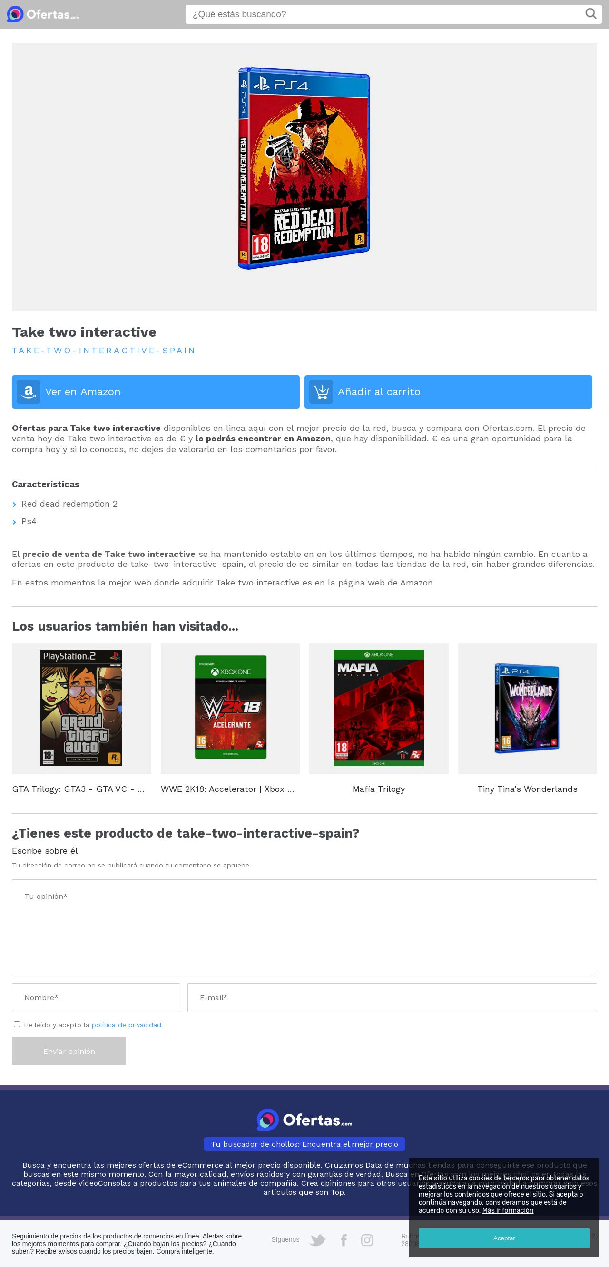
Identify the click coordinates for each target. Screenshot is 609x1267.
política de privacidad (126, 1025)
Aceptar (504, 1238)
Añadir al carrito (379, 392)
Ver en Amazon (83, 392)
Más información (508, 1211)
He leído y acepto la (92, 1025)
